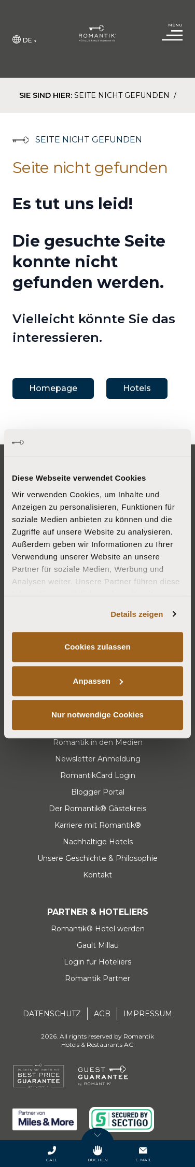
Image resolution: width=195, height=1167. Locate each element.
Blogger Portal (97, 792)
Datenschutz (52, 1013)
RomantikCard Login (97, 775)
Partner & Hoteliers (97, 912)
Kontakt (97, 875)
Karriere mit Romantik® (97, 825)
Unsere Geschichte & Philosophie (97, 858)
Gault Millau (98, 945)
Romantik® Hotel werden (98, 928)
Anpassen (98, 680)
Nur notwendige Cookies (97, 714)
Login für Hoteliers (97, 962)
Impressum (147, 1013)
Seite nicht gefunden (123, 95)
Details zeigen (136, 614)
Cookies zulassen (97, 646)
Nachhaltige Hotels (98, 841)
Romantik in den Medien (98, 742)
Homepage (53, 388)
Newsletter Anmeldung (98, 758)
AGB (102, 1013)
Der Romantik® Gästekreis (97, 808)
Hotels (137, 388)
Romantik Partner (97, 978)
